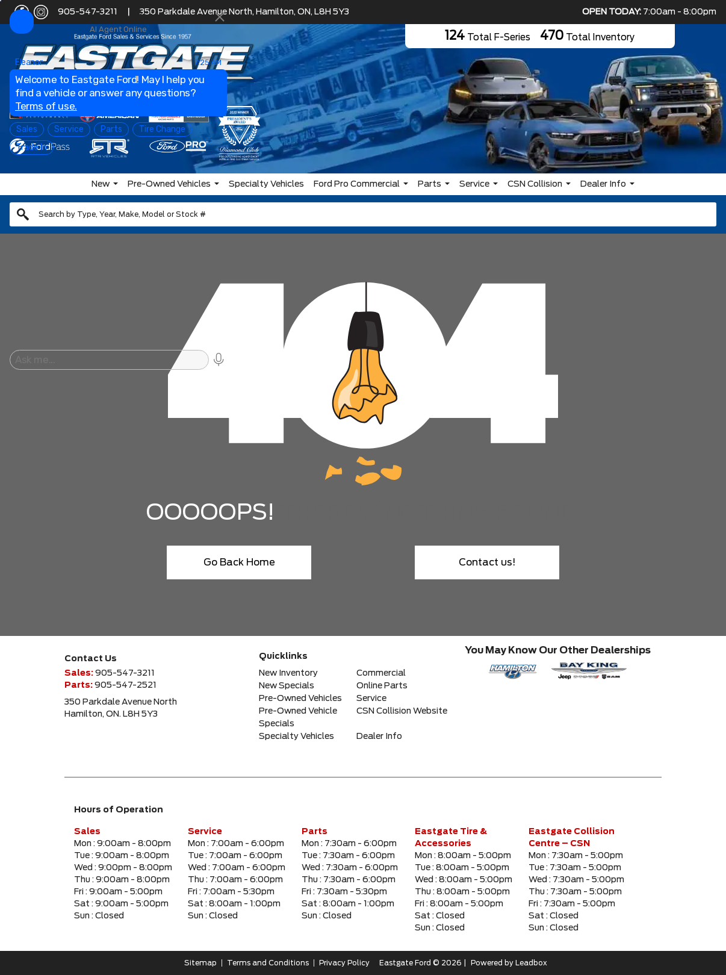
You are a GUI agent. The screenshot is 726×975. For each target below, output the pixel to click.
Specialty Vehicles (266, 184)
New (101, 184)
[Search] (363, 214)
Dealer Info (603, 184)
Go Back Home (239, 562)
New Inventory (288, 673)
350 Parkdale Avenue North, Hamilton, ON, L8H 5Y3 (244, 12)
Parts (429, 184)
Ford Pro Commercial (357, 184)
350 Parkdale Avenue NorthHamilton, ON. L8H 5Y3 (120, 708)
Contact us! (487, 562)
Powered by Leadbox (509, 963)
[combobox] (363, 214)
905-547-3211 (87, 12)
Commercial (381, 673)
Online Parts (382, 686)
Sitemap (200, 963)
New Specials (286, 686)
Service (474, 184)
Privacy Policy (344, 963)
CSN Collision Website (401, 711)
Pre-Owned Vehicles (169, 184)
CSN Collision (534, 184)
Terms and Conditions (268, 963)
